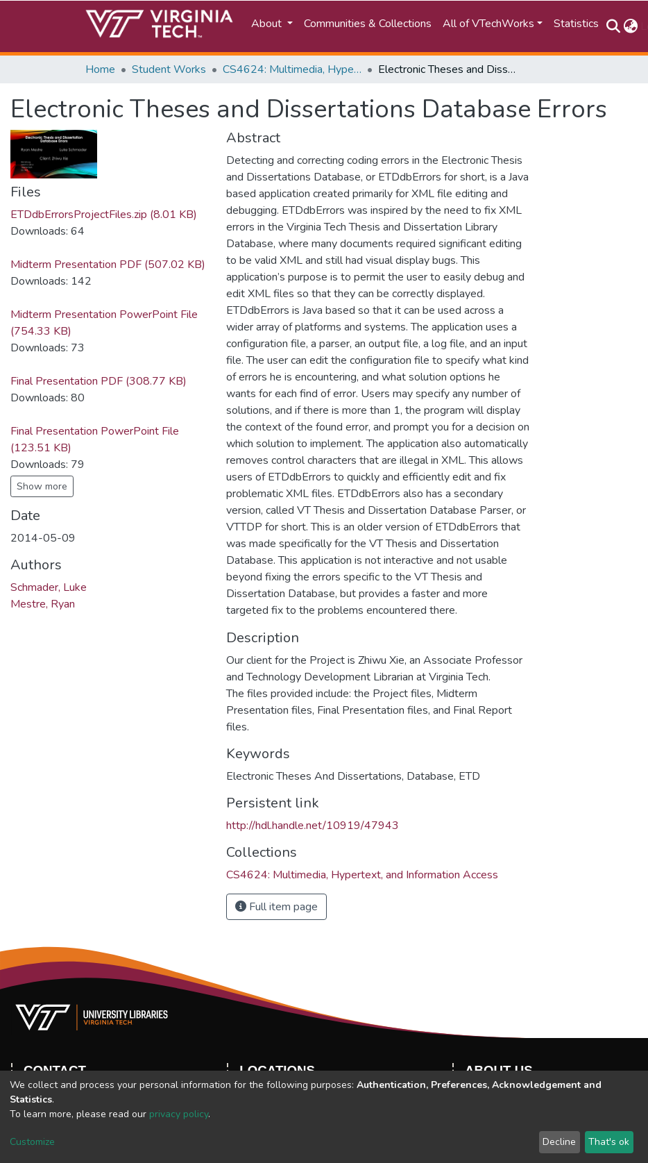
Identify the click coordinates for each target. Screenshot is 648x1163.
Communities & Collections (368, 23)
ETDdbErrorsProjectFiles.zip (103, 214)
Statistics (576, 23)
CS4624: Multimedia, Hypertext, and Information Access (292, 69)
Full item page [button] (276, 906)
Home (100, 69)
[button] (630, 26)
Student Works (169, 69)
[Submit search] (613, 26)
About (267, 23)
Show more (42, 486)
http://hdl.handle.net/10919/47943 (312, 825)
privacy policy (178, 1114)
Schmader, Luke (48, 587)
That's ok (608, 1141)
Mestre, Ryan (42, 604)
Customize (32, 1141)
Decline (559, 1141)
